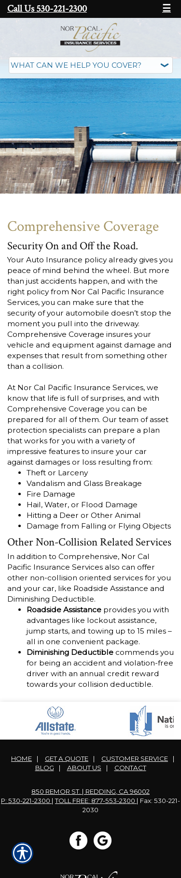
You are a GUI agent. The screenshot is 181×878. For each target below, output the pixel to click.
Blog (44, 768)
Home (21, 758)
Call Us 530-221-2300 (47, 8)
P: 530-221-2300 (26, 800)
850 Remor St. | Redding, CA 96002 (90, 791)
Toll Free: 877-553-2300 (96, 800)
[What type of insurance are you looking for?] (91, 65)
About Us (84, 768)
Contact (130, 768)
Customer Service (134, 758)
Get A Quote (66, 758)
